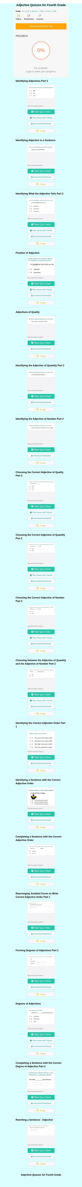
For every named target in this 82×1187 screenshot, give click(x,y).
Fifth (54, 11)
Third (42, 11)
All (22, 11)
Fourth (48, 11)
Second (35, 11)
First (28, 11)
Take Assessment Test (41, 26)
